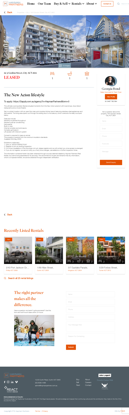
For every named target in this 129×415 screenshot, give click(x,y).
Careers (88, 382)
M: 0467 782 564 (111, 101)
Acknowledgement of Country (13, 397)
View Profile (111, 97)
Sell (77, 382)
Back (8, 12)
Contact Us (107, 4)
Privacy (45, 411)
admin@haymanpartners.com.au (46, 386)
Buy (77, 380)
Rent (78, 385)
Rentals (78, 4)
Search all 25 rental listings (18, 278)
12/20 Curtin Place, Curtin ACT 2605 (47, 380)
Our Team (44, 4)
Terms (37, 411)
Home (31, 4)
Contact (88, 385)
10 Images (64, 65)
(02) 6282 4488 (40, 383)
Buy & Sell (62, 4)
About (91, 4)
